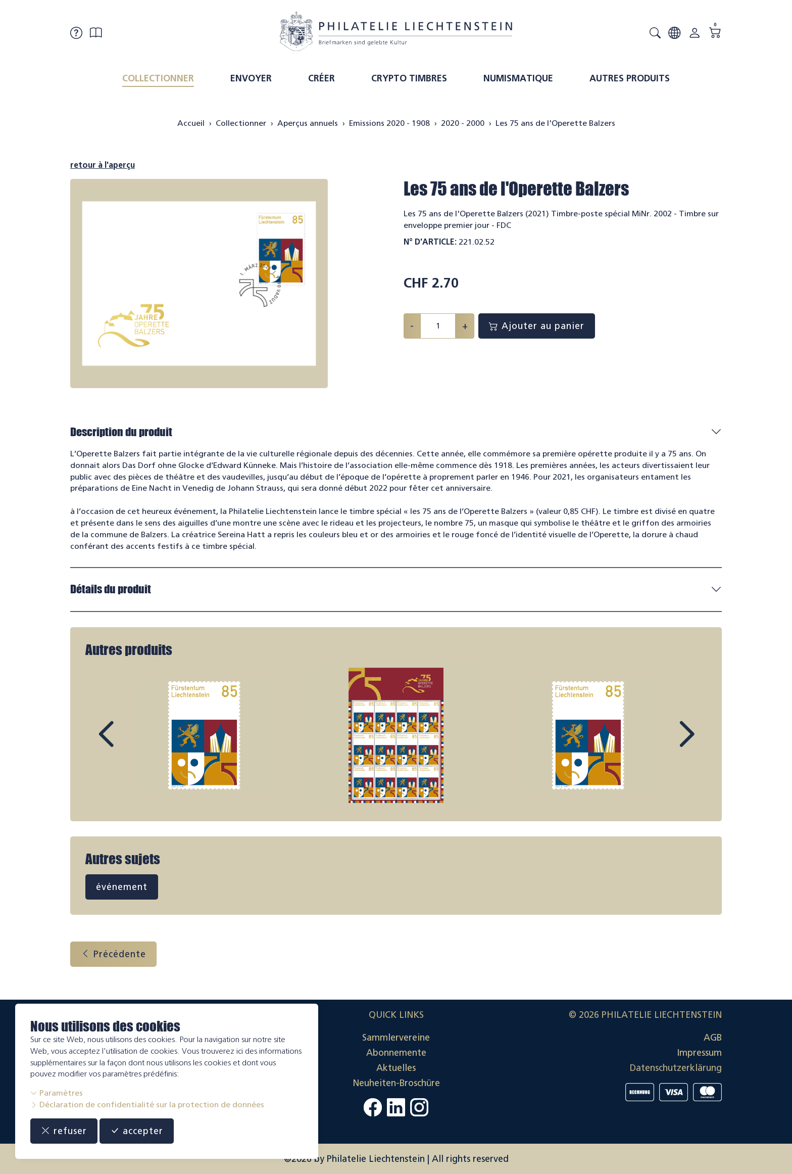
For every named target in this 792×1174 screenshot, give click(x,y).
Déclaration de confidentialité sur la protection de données (147, 1104)
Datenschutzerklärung (676, 1067)
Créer (321, 78)
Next (663, 743)
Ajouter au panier (536, 326)
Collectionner (158, 78)
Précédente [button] (113, 954)
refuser (64, 1131)
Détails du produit (110, 589)
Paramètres (56, 1093)
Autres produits (629, 78)
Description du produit (121, 432)
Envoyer (251, 78)
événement (121, 887)
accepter (136, 1131)
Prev (129, 743)
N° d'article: (430, 242)
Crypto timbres (409, 78)
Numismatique (518, 78)
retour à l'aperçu (102, 165)
